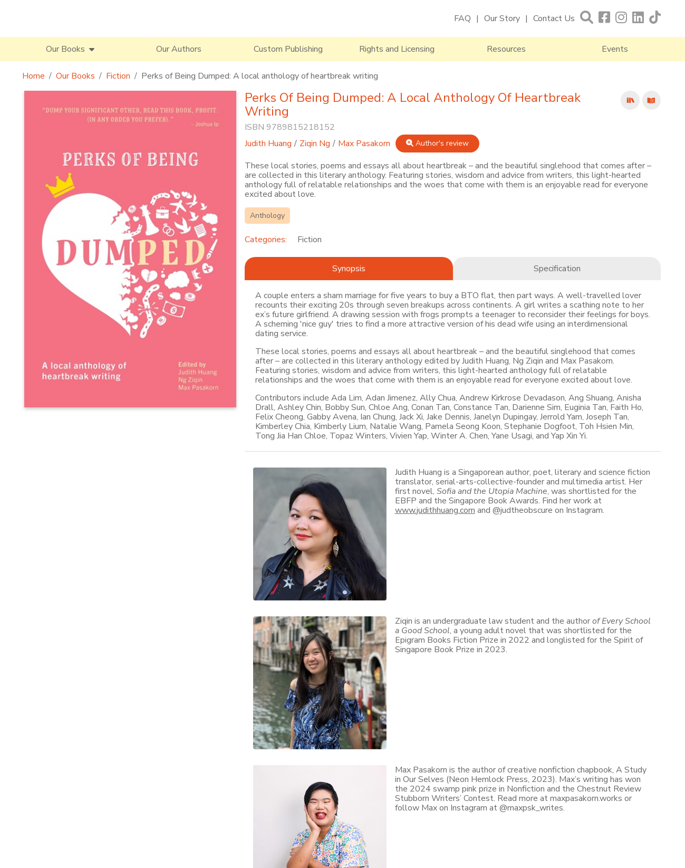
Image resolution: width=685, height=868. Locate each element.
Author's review (437, 143)
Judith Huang (268, 143)
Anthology (267, 216)
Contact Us (554, 18)
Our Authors (178, 49)
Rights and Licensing (397, 49)
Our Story (502, 18)
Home (33, 76)
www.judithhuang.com (435, 510)
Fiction (118, 76)
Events (615, 49)
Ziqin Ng (315, 143)
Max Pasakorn (364, 143)
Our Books (75, 76)
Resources (506, 49)
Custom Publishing (288, 49)
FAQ (462, 18)
